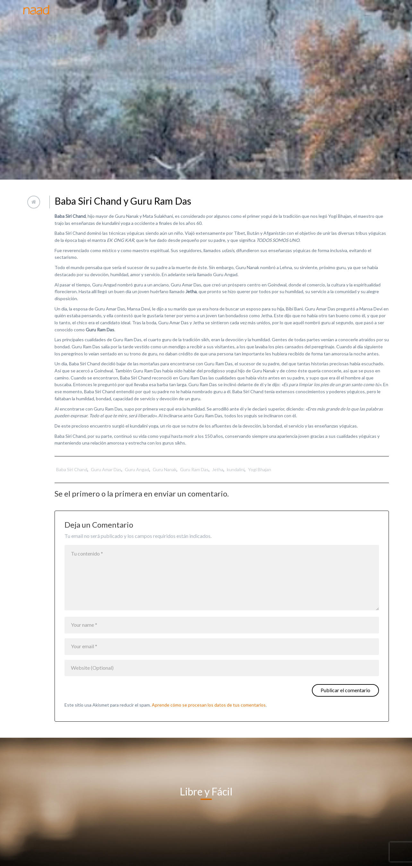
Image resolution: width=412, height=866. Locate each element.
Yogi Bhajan (259, 469)
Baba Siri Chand (71, 469)
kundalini (236, 469)
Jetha (217, 469)
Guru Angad (137, 469)
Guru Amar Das (106, 469)
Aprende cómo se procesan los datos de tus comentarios (209, 705)
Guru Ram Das (194, 469)
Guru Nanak (164, 469)
